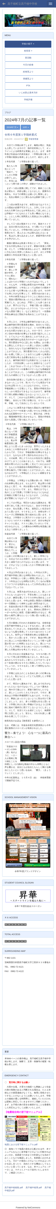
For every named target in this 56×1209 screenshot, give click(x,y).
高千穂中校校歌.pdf (14, 1187)
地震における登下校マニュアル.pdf (21, 1144)
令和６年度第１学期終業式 (21, 134)
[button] (28, 44)
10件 (26, 127)
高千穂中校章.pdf (34, 1187)
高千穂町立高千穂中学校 (22, 3)
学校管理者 (31, 139)
